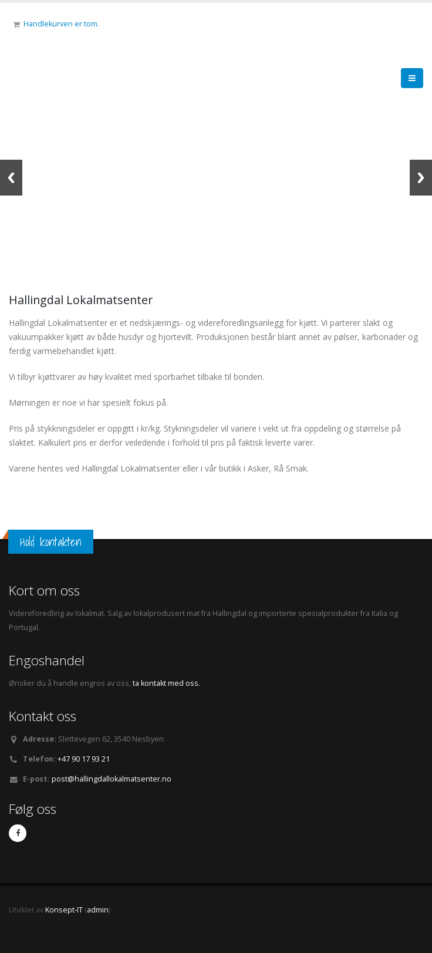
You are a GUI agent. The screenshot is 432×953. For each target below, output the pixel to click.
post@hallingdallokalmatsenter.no (111, 779)
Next (421, 178)
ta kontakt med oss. (165, 683)
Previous (11, 178)
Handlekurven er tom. (61, 24)
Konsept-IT (64, 910)
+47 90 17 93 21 (84, 759)
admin (98, 910)
